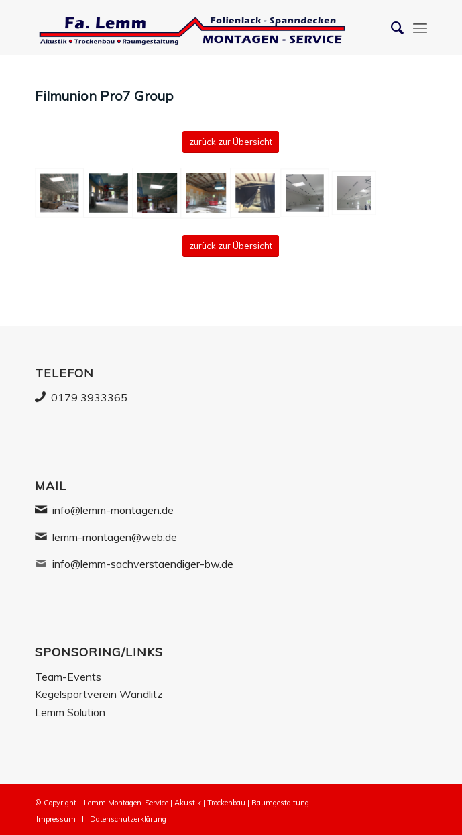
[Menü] (420, 27)
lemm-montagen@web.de (114, 537)
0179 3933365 (89, 397)
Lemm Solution (70, 712)
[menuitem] (56, 819)
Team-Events (68, 676)
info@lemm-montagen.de (113, 510)
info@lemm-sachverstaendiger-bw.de (142, 564)
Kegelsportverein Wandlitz (99, 694)
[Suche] (391, 27)
